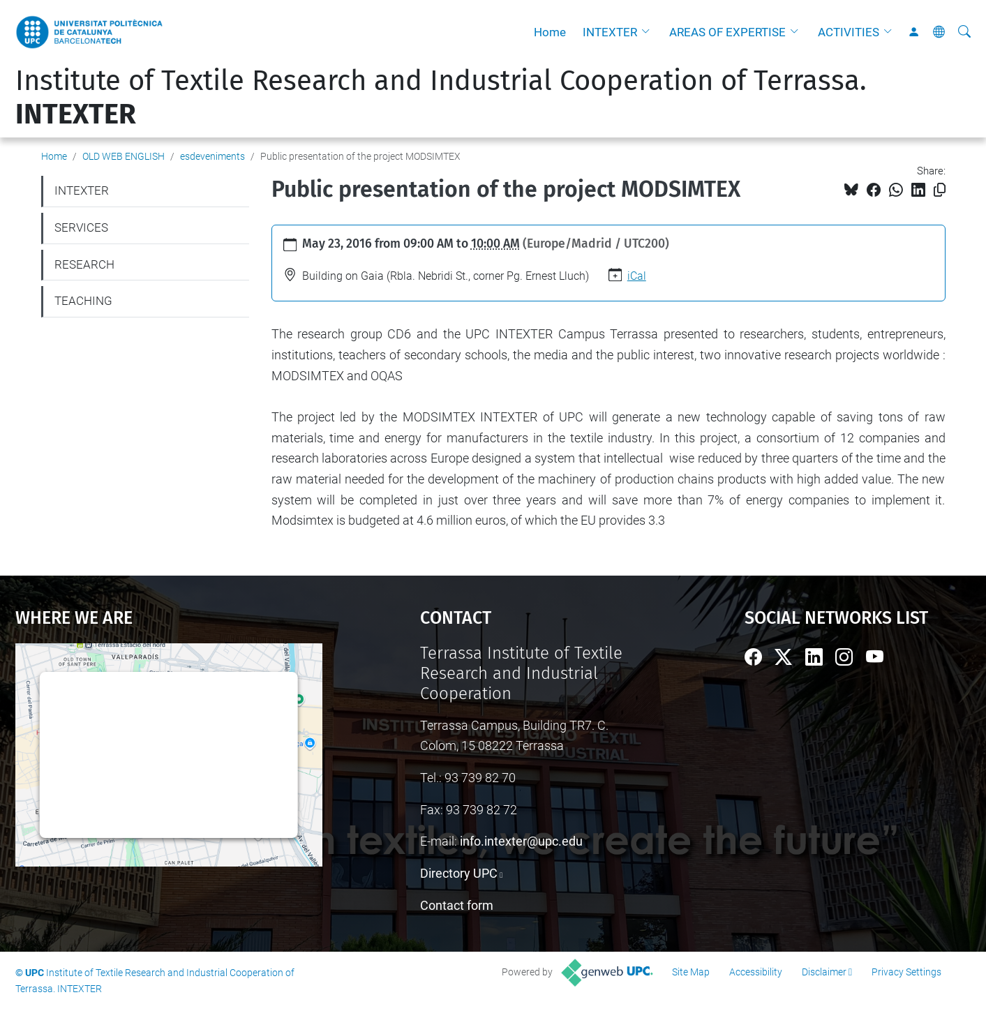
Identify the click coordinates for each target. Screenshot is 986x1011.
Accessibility (755, 972)
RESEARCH (84, 264)
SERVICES (81, 227)
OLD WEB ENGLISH (123, 156)
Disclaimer (824, 972)
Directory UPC (459, 873)
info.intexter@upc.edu (521, 841)
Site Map (691, 972)
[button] (649, 32)
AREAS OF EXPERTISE (727, 32)
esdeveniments (212, 156)
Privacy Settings (906, 972)
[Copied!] (940, 190)
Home (550, 32)
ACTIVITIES (848, 32)
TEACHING (83, 301)
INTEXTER (610, 32)
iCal (636, 276)
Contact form (456, 905)
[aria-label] (964, 32)
